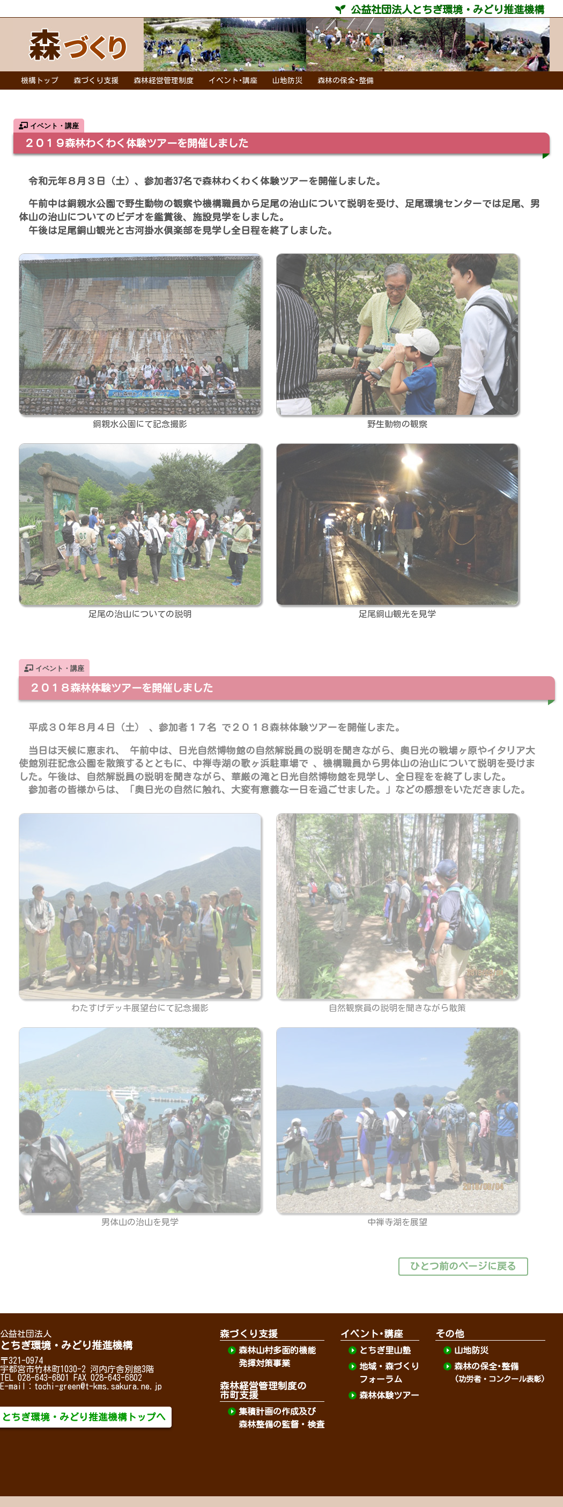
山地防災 (287, 80)
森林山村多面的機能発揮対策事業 (277, 1356)
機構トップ (39, 80)
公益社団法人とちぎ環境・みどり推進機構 (439, 9)
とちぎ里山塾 (385, 1350)
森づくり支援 (95, 80)
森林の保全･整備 (345, 80)
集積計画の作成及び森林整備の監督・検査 (281, 1418)
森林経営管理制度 (164, 80)
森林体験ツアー (389, 1395)
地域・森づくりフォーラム (389, 1373)
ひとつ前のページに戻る (463, 1266)
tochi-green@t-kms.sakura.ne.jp (98, 1386)
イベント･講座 (233, 80)
